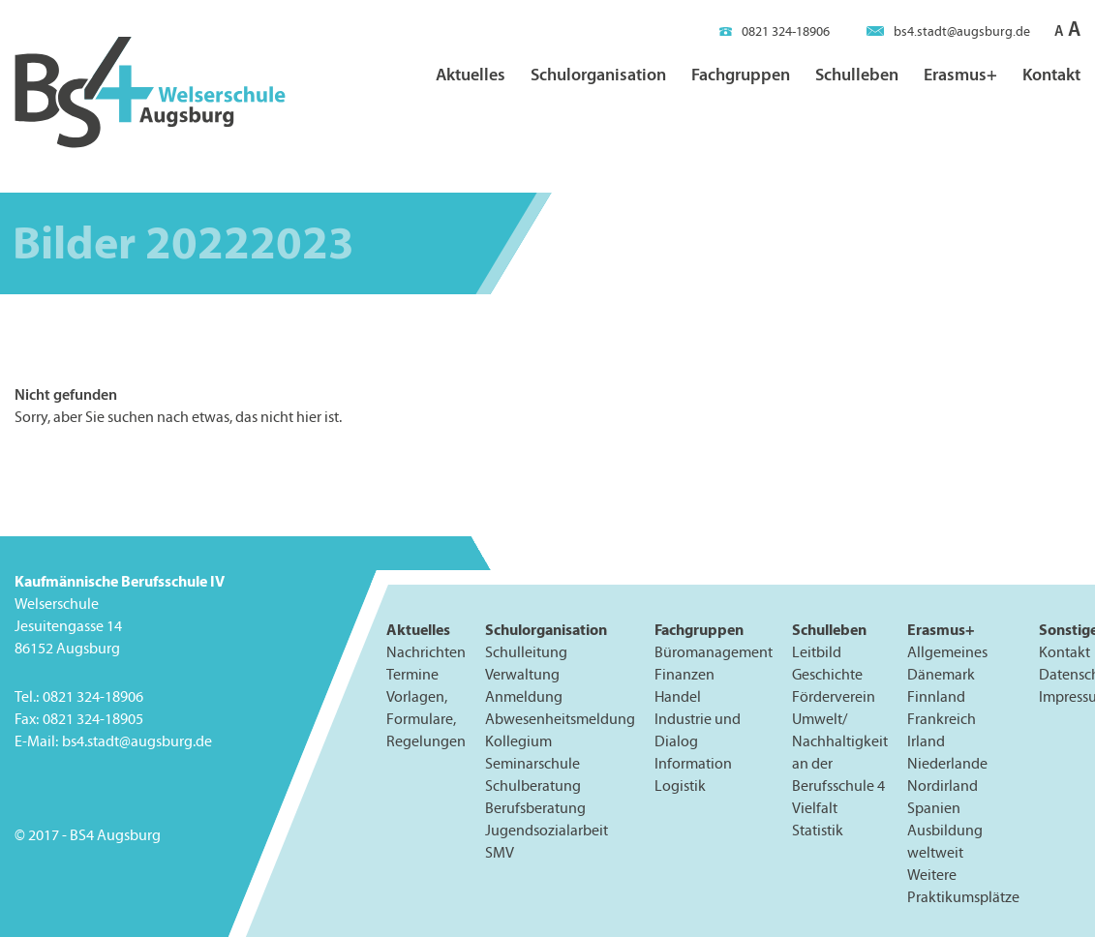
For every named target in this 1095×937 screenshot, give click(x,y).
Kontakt (1051, 74)
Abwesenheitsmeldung (560, 719)
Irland (926, 741)
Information (693, 763)
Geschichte (827, 674)
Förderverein (833, 696)
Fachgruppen (740, 74)
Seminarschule (532, 763)
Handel (677, 696)
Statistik (817, 830)
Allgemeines (947, 652)
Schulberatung (533, 785)
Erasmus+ (960, 74)
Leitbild (816, 652)
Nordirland (942, 785)
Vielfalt (814, 808)
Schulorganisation (598, 74)
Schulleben (856, 74)
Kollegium (518, 741)
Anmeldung (524, 696)
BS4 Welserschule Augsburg (150, 93)
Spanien (933, 808)
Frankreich (941, 719)
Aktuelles (470, 74)
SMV (499, 852)
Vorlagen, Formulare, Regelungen (426, 718)
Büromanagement (713, 652)
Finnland (936, 696)
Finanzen (684, 674)
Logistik (680, 785)
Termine (412, 674)
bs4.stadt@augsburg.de (948, 31)
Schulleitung (526, 652)
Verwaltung (522, 674)
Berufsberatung (535, 808)
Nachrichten (426, 652)
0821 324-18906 (774, 31)
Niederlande (947, 763)
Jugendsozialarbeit (546, 830)
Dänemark (941, 674)
